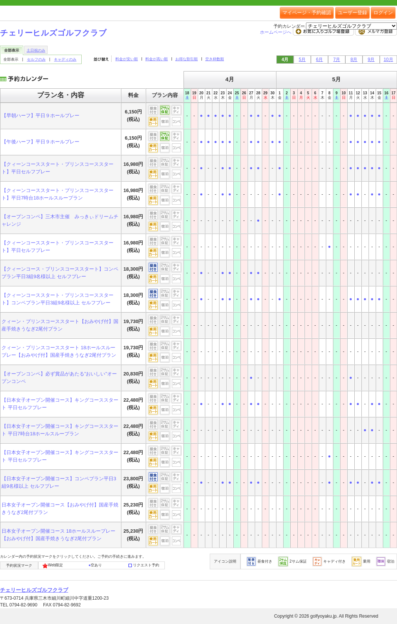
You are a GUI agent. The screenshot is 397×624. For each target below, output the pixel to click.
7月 (336, 59)
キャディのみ (65, 59)
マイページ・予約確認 (306, 12)
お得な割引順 (186, 59)
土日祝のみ (36, 50)
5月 (302, 59)
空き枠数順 (214, 59)
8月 (354, 59)
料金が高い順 (156, 59)
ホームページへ (276, 32)
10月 (388, 59)
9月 (371, 59)
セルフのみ (36, 59)
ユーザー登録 (352, 12)
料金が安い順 (126, 59)
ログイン (383, 12)
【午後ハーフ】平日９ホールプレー (40, 141)
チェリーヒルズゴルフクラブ (53, 32)
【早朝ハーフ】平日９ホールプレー (40, 115)
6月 (319, 59)
